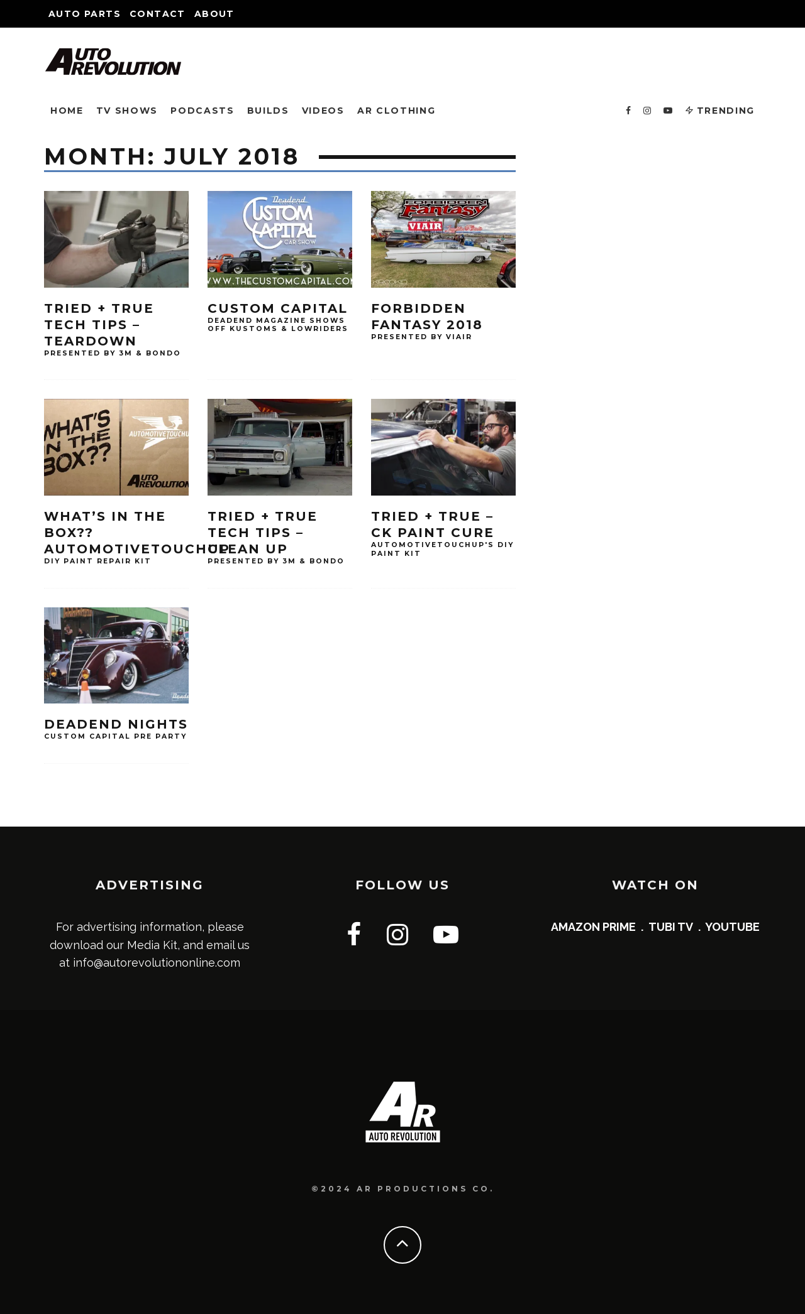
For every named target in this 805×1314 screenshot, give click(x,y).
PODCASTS (202, 110)
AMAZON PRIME (593, 926)
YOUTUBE (732, 926)
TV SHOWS (127, 110)
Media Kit (152, 945)
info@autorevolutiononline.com (156, 962)
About (214, 13)
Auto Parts (84, 13)
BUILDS (268, 110)
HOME (67, 110)
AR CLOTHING (396, 110)
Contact (158, 13)
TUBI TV (670, 926)
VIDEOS (323, 110)
